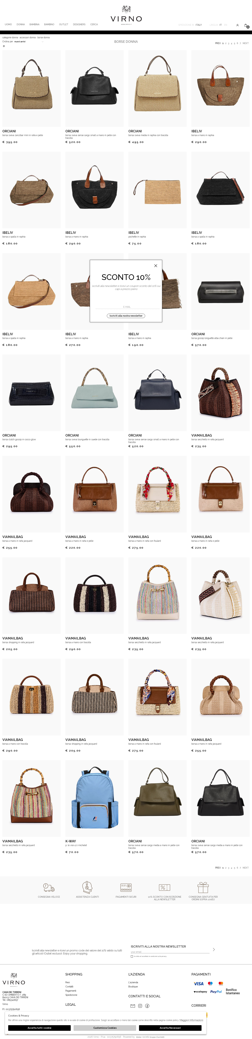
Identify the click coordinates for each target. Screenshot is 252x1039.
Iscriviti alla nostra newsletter (126, 315)
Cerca (94, 24)
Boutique (133, 986)
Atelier (139, 1037)
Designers (79, 24)
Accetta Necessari (170, 1028)
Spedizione (71, 995)
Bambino (49, 24)
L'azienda (133, 982)
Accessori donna (28, 37)
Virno (126, 15)
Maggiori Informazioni (191, 1020)
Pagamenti (70, 990)
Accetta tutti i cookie (39, 1028)
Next (246, 43)
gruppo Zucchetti (157, 1037)
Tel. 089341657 (10, 1000)
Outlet (63, 24)
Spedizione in (190, 25)
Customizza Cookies (105, 1028)
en (225, 25)
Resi (67, 982)
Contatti (69, 986)
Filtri (4, 46)
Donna (21, 24)
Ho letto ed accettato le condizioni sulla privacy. (149, 956)
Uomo (8, 24)
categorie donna (10, 37)
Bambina (34, 24)
